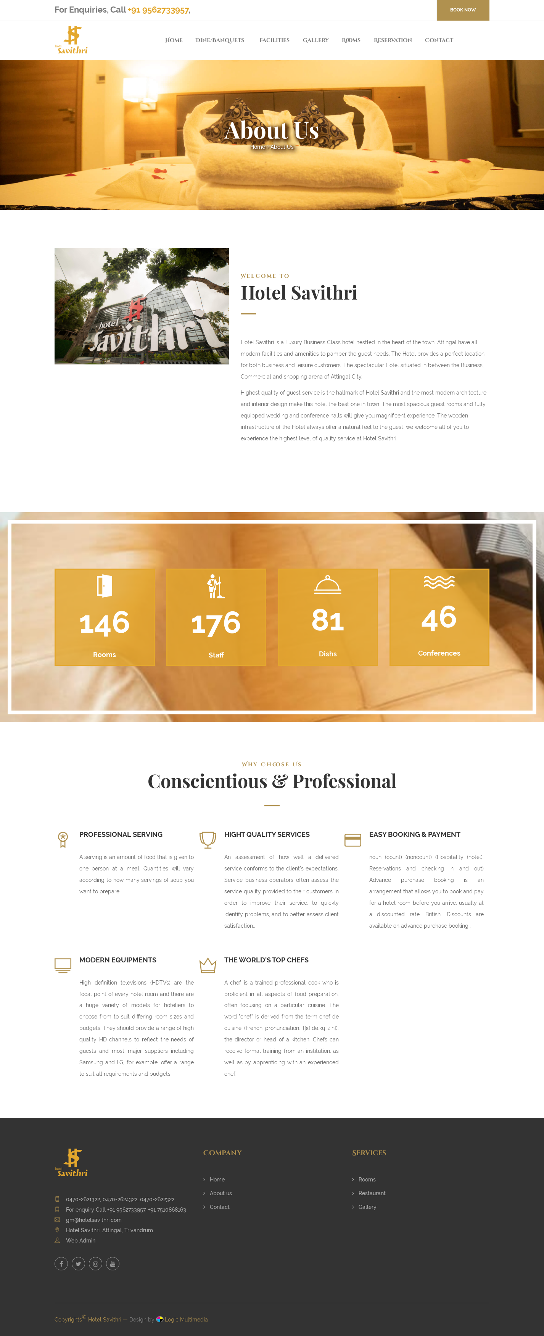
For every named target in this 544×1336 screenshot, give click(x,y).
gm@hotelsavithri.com (94, 1220)
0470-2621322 (83, 1199)
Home (174, 40)
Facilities (274, 40)
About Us (282, 147)
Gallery (316, 40)
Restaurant (369, 1193)
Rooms (351, 40)
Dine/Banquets (220, 40)
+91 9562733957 (158, 10)
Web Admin (80, 1241)
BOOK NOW (463, 10)
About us (217, 1193)
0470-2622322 (157, 1199)
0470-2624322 (120, 1199)
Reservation (393, 40)
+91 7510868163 (167, 1210)
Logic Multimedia (186, 1320)
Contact (439, 40)
